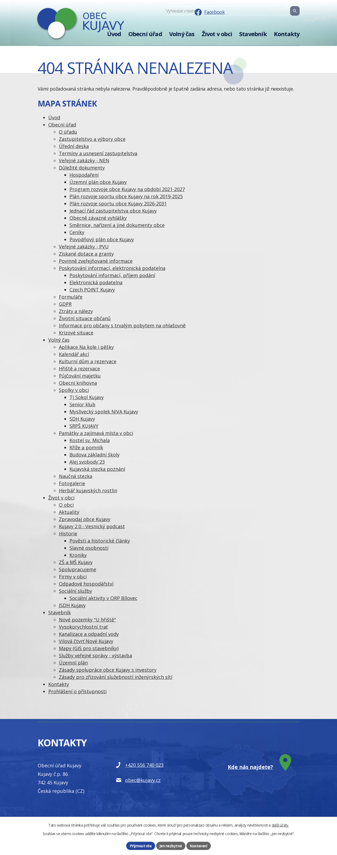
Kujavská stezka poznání (97, 469)
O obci (66, 505)
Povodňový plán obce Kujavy (101, 239)
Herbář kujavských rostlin (88, 490)
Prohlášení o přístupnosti (77, 691)
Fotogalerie (72, 483)
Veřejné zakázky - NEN (84, 160)
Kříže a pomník (86, 447)
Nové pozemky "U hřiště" (87, 619)
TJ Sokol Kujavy (86, 397)
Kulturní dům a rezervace (87, 361)
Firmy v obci (73, 576)
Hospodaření (84, 175)
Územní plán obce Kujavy (98, 182)
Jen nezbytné (170, 845)
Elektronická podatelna (95, 282)
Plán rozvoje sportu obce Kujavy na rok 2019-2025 (126, 196)
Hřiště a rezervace (79, 368)
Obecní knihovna (78, 383)
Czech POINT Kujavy (92, 289)
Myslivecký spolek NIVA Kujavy (103, 411)
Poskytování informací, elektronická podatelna (112, 268)
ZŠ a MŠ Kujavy (76, 562)
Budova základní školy (94, 454)
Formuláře (70, 297)
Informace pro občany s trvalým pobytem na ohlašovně (122, 325)
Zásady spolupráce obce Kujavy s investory (107, 670)
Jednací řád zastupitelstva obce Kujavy (113, 211)
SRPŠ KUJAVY (83, 426)
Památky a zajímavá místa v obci (96, 433)
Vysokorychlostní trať (83, 627)
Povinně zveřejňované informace (96, 261)
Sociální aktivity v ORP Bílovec (103, 598)
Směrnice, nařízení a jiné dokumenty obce (117, 225)
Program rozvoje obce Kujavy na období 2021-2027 (127, 189)
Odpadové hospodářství (86, 584)
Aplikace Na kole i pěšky (86, 347)
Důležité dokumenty (82, 167)
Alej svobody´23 (87, 462)
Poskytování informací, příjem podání (112, 275)
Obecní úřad (145, 34)
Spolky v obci (74, 390)
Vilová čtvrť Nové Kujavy (86, 641)
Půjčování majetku (80, 376)
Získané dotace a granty (86, 254)
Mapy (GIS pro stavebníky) (89, 648)
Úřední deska (74, 146)
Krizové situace (76, 332)
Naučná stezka (75, 476)
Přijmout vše (139, 845)
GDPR (65, 304)
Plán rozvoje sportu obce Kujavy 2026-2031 (118, 203)
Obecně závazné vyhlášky (98, 218)
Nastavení (199, 845)
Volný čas (182, 34)
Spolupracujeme (77, 569)
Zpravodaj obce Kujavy (84, 519)
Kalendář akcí (74, 354)
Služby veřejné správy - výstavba (95, 655)
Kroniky (78, 555)
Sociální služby (75, 591)
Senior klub (82, 404)
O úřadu (68, 132)
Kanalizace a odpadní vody (89, 634)
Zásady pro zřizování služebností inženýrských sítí (115, 677)
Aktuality (69, 512)
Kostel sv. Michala (89, 440)
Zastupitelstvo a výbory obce (92, 139)
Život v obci (217, 34)
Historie (68, 533)
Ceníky (76, 232)
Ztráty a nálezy (76, 311)
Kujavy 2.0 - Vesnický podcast (92, 526)
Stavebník (253, 34)
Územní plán (73, 662)
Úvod (114, 34)
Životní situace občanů (85, 318)
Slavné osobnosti (88, 548)
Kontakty (287, 34)
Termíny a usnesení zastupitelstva (98, 153)
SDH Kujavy (82, 419)
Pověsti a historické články (99, 540)
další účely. (280, 824)
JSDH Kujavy (72, 605)
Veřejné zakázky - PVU (84, 246)
